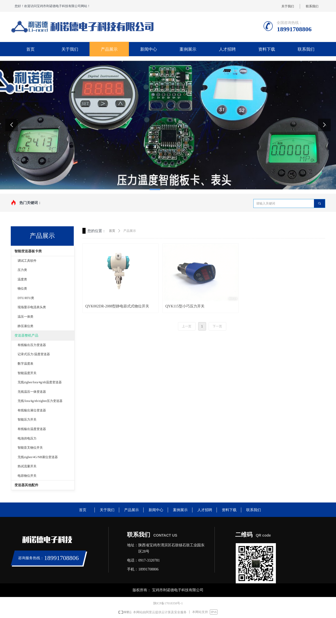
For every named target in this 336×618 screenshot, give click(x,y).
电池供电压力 (27, 438)
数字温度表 (25, 363)
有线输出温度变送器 (32, 429)
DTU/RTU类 (26, 298)
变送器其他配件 (26, 485)
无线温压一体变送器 (32, 392)
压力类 (22, 270)
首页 (112, 231)
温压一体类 (25, 316)
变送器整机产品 (26, 335)
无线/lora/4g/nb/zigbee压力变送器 (40, 401)
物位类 (22, 288)
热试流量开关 (27, 466)
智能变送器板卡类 (28, 251)
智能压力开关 (27, 419)
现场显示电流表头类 (32, 307)
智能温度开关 (27, 373)
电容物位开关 (27, 476)
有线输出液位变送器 (32, 410)
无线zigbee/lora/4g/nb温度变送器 (40, 382)
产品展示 (129, 231)
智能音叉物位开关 (30, 447)
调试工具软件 (27, 261)
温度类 (22, 279)
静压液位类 (25, 326)
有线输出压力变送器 (32, 345)
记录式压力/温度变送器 (34, 354)
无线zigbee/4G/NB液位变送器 (38, 457)
